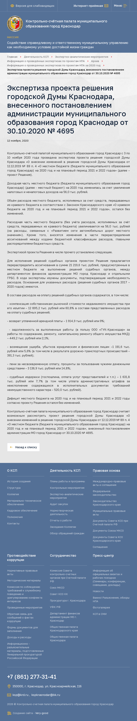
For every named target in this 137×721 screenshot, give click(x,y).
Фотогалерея (101, 607)
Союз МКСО (57, 587)
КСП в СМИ (99, 613)
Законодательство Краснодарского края (107, 502)
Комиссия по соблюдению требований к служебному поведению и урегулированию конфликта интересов (24, 594)
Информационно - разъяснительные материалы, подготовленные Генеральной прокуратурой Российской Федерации (25, 651)
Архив (95, 61)
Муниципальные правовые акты (109, 512)
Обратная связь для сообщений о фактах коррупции (20, 617)
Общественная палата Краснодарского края (64, 628)
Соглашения (100, 546)
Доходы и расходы (19, 637)
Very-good (41, 713)
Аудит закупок (59, 504)
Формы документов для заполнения (22, 629)
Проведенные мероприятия (24, 607)
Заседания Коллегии (63, 526)
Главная (12, 56)
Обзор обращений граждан (67, 533)
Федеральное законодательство (104, 493)
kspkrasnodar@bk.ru (45, 695)
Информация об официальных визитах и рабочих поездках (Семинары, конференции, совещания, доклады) (109, 577)
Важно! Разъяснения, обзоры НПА (111, 599)
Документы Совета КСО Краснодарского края (108, 539)
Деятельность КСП (36, 56)
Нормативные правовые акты (22, 572)
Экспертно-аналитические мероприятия (81, 56)
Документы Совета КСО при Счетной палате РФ (110, 522)
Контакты (13, 523)
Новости (98, 591)
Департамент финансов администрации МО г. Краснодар (65, 617)
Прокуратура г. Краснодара (67, 600)
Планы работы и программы (67, 481)
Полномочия (15, 516)
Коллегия (13, 494)
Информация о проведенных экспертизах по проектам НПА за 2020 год (54, 65)
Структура (14, 487)
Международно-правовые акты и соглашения (109, 483)
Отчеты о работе (61, 520)
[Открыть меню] (120, 5)
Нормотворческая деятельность (61, 512)
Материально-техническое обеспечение (24, 502)
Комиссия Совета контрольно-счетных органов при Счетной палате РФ (68, 576)
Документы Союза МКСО (108, 530)
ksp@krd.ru (20, 695)
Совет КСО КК (59, 594)
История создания (19, 481)
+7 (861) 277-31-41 (31, 676)
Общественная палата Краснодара (64, 638)
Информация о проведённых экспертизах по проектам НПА (46, 61)
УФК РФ (55, 606)
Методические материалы (24, 580)
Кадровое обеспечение (22, 510)
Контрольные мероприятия (67, 487)
